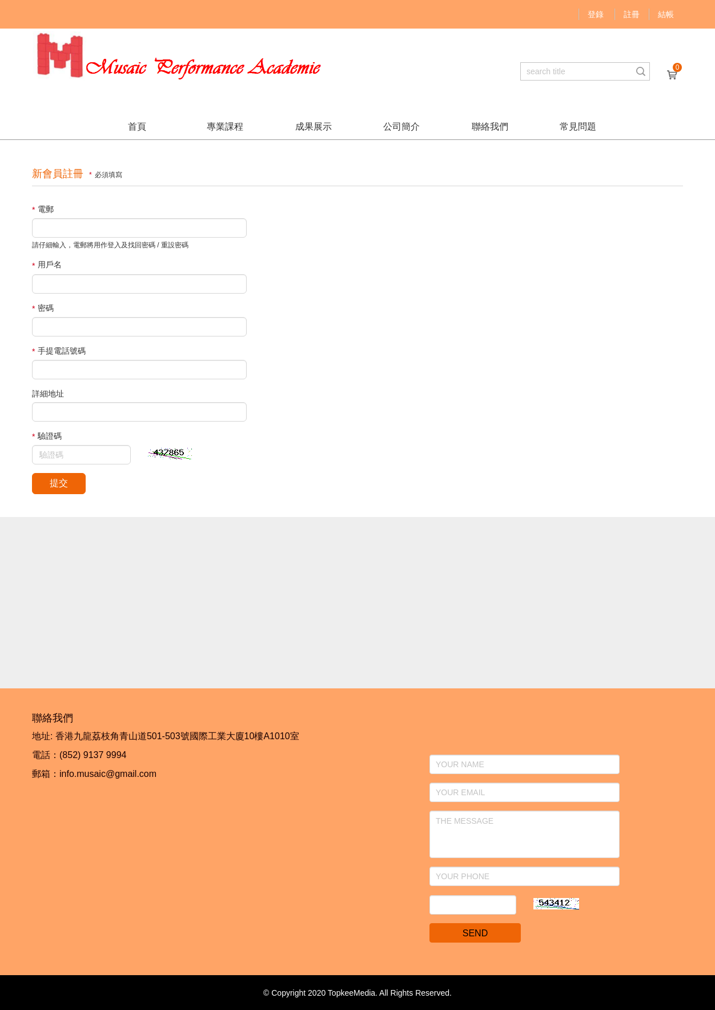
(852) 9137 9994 (92, 755)
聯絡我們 (490, 126)
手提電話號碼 (59, 351)
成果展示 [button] (313, 126)
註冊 (632, 14)
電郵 (43, 209)
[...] (576, 71)
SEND (475, 933)
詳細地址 (48, 393)
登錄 (596, 14)
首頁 (137, 126)
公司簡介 (401, 126)
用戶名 (47, 265)
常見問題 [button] (578, 126)
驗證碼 (47, 436)
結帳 (666, 14)
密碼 (43, 308)
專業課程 (225, 126)
